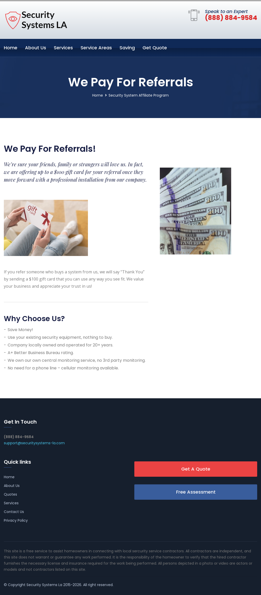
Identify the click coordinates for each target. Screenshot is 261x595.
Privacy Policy (16, 520)
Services (63, 47)
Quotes (10, 494)
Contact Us (14, 511)
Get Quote (154, 47)
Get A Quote (195, 469)
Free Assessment (196, 492)
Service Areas (96, 47)
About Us (35, 47)
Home (10, 47)
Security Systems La (44, 584)
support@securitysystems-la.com (34, 443)
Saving (127, 47)
